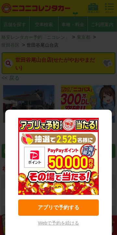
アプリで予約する (58, 207)
